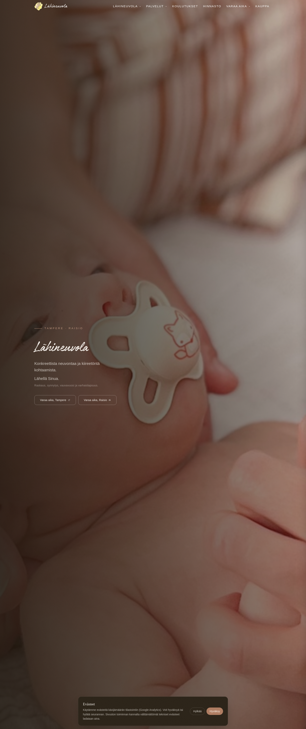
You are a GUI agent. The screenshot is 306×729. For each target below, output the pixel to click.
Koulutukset (185, 6)
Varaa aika (238, 6)
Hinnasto (212, 6)
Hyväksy (215, 711)
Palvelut (156, 6)
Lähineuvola (127, 6)
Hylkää (197, 711)
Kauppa (262, 6)
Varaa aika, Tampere (55, 400)
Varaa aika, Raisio (97, 400)
